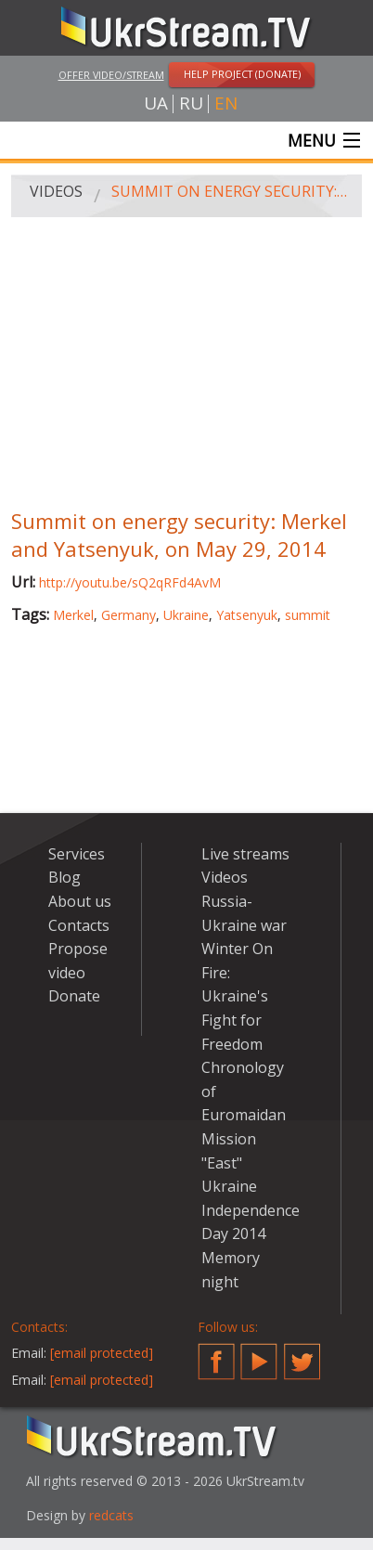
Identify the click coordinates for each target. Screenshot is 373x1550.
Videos (56, 191)
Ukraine (186, 615)
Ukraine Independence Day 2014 (250, 1210)
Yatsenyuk (246, 615)
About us (79, 901)
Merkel (73, 615)
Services (76, 854)
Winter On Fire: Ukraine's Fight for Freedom (237, 995)
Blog (64, 877)
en (226, 103)
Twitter (302, 1354)
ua (156, 103)
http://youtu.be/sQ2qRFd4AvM (130, 582)
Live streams (245, 854)
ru (191, 103)
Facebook (216, 1354)
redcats (111, 1515)
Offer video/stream (111, 75)
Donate (74, 996)
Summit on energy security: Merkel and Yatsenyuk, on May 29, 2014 (230, 191)
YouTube (258, 1354)
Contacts (78, 925)
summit (307, 615)
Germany (128, 615)
